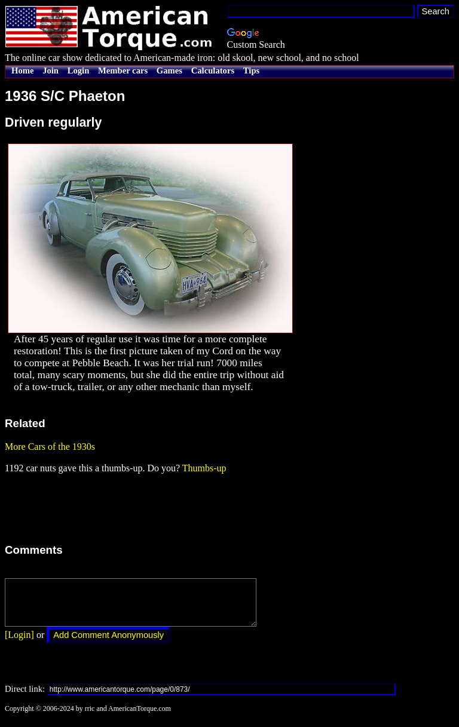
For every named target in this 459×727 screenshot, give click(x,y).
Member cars (123, 70)
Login (79, 70)
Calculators (212, 70)
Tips (251, 70)
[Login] (19, 644)
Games (169, 70)
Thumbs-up (204, 468)
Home (22, 70)
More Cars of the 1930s (50, 446)
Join (50, 70)
